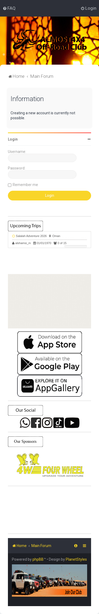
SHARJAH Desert (49, 510)
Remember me (25, 185)
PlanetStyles (76, 559)
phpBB (38, 559)
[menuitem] (9, 8)
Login (13, 139)
